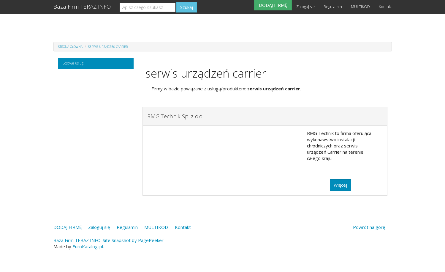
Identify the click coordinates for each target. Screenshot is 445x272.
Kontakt (385, 6)
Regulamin (333, 6)
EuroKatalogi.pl (87, 246)
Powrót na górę (369, 227)
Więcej (340, 185)
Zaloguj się (305, 6)
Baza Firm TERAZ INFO (82, 6)
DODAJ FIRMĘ (273, 5)
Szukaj (186, 7)
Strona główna (70, 47)
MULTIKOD (360, 6)
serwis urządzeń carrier (108, 47)
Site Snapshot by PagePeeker (133, 240)
